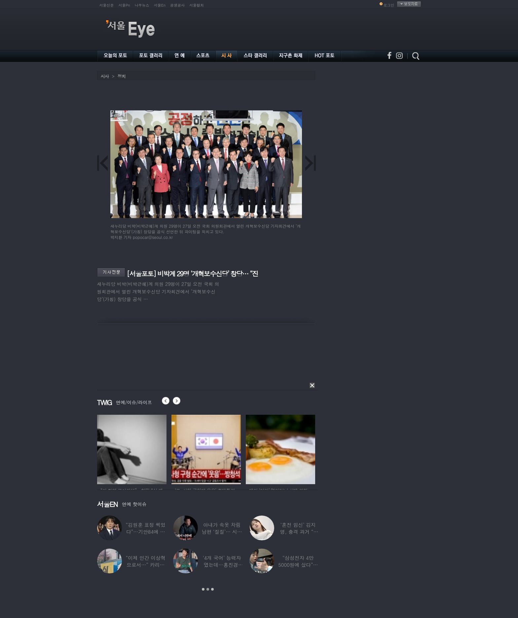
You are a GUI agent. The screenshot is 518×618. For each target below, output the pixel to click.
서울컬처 (196, 5)
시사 (105, 76)
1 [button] (203, 589)
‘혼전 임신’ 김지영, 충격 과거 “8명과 (298, 531)
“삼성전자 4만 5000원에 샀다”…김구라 (298, 564)
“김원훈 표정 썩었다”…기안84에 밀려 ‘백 (145, 531)
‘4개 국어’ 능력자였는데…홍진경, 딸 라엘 (222, 564)
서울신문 (106, 5)
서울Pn (124, 5)
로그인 (389, 5)
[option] (131, 448)
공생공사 (177, 5)
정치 (122, 76)
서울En (160, 5)
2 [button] (207, 589)
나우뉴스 (142, 5)
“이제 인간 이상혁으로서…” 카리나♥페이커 (145, 564)
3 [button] (212, 589)
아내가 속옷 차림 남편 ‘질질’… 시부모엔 (222, 531)
